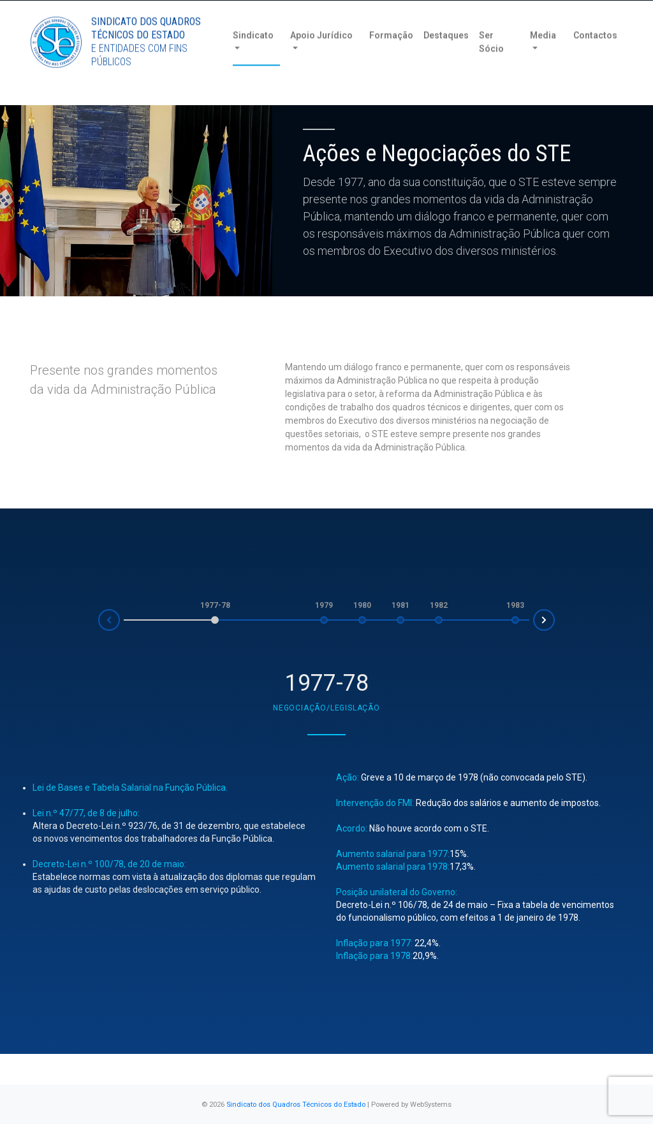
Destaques (446, 57)
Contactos (595, 57)
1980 (362, 605)
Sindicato (253, 57)
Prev (98, 623)
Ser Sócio (491, 63)
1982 (439, 605)
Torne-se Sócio (500, 11)
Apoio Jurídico (321, 57)
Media (543, 57)
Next (554, 617)
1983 (515, 605)
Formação (391, 57)
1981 (400, 605)
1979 (324, 605)
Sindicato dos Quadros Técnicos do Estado (295, 1104)
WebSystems (430, 1104)
